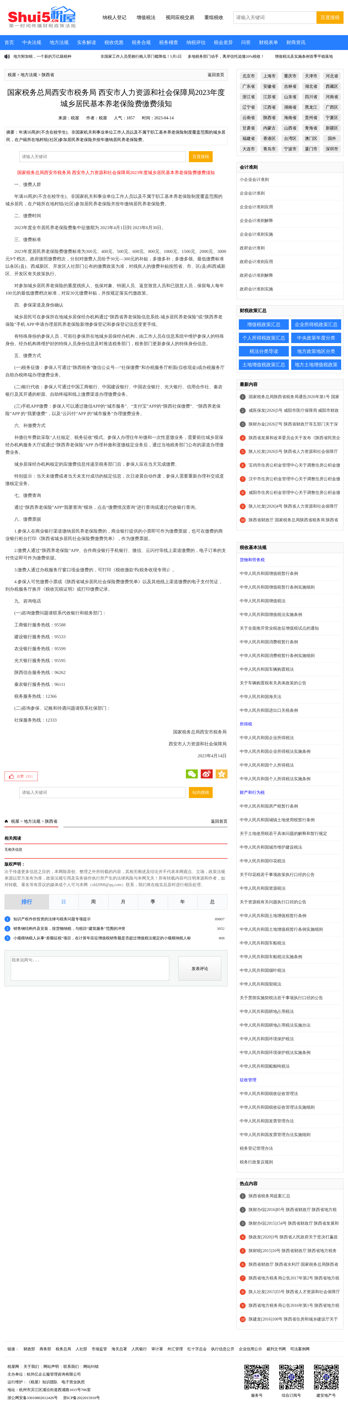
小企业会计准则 (254, 179)
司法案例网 (300, 1349)
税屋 (12, 75)
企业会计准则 (252, 193)
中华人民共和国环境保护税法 (267, 1039)
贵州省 (311, 117)
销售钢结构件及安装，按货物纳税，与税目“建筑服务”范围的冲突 (69, 928)
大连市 (248, 149)
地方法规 (59, 42)
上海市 (269, 76)
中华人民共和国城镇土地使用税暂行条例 (277, 820)
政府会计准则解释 (256, 275)
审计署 (157, 1349)
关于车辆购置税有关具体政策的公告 (273, 683)
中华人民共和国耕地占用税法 (267, 1011)
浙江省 (248, 97)
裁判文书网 (276, 1349)
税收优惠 (113, 42)
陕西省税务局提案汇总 (269, 1196)
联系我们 (71, 1366)
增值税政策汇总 (263, 324)
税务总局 (63, 1349)
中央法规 (31, 42)
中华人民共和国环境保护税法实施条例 (275, 1052)
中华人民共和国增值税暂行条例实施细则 (277, 587)
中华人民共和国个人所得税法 (267, 765)
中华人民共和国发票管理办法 (267, 1121)
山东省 (290, 97)
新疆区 (332, 128)
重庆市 (290, 76)
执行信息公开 (222, 1349)
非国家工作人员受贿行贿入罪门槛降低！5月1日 (141, 56)
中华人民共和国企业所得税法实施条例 (275, 751)
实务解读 (86, 42)
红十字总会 (197, 1349)
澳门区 (311, 138)
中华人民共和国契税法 (260, 984)
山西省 (290, 128)
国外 (332, 138)
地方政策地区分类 (316, 351)
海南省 (290, 117)
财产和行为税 (252, 792)
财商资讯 (295, 42)
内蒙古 (269, 128)
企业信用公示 (250, 1349)
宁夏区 (332, 117)
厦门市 (311, 149)
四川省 (311, 97)
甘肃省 (248, 128)
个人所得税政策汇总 (263, 337)
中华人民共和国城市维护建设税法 (271, 847)
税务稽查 (168, 42)
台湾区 (290, 138)
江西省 (269, 107)
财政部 (29, 1349)
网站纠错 (91, 1366)
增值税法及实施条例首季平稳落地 (304, 56)
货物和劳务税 (252, 560)
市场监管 (99, 1349)
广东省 (248, 86)
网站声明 (51, 1366)
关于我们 (31, 1366)
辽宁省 (248, 107)
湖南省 (290, 107)
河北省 (332, 76)
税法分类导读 (264, 351)
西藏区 (332, 86)
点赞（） (26, 776)
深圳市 (332, 149)
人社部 (81, 1349)
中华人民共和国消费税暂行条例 (269, 642)
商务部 (45, 1349)
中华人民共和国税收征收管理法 (269, 1093)
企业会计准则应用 (256, 207)
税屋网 (13, 1366)
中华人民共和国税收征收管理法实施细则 (277, 1107)
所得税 (246, 724)
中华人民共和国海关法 (260, 696)
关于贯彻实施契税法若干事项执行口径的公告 (281, 998)
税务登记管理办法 (256, 1148)
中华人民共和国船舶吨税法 (265, 1066)
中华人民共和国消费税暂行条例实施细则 (277, 655)
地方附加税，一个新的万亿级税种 (42, 56)
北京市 (248, 76)
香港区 (269, 138)
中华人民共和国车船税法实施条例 (271, 957)
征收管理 (248, 1080)
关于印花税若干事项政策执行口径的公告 (277, 874)
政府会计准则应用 (256, 261)
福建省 (248, 138)
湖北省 (311, 86)
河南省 (332, 97)
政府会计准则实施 (256, 289)
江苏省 (269, 97)
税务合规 (141, 42)
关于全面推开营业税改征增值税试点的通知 (279, 628)
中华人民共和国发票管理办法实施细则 (275, 1134)
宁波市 (290, 149)
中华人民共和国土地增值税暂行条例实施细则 (281, 929)
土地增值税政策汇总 (263, 364)
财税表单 (268, 42)
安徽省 (269, 86)
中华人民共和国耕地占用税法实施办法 (275, 1025)
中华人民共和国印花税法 (263, 861)
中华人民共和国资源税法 (263, 888)
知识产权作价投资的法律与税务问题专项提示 (52, 919)
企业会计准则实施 (256, 234)
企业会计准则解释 (256, 220)
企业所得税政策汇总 (316, 324)
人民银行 (139, 1349)
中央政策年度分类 (316, 337)
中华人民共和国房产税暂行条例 (269, 806)
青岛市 (269, 149)
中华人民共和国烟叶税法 (263, 970)
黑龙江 (311, 107)
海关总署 (119, 1349)
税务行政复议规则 (256, 1162)
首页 (9, 42)
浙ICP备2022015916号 (81, 1398)
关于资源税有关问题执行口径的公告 (273, 902)
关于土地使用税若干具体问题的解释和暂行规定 (283, 833)
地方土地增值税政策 (316, 364)
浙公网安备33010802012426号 (32, 1398)
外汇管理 (175, 1349)
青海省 (311, 128)
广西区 (332, 107)
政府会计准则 (252, 248)
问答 (246, 42)
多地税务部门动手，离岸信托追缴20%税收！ (226, 56)
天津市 (311, 76)
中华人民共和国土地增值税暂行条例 (273, 915)
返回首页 (216, 75)
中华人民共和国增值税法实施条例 (271, 614)
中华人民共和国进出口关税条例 (269, 710)
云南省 (248, 117)
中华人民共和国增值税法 (263, 601)
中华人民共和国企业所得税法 (267, 738)
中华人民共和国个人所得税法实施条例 (275, 779)
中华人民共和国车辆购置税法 (267, 669)
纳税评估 (196, 42)
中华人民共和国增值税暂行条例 (269, 573)
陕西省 (48, 75)
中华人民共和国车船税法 (263, 943)
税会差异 (223, 42)
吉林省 (290, 86)
